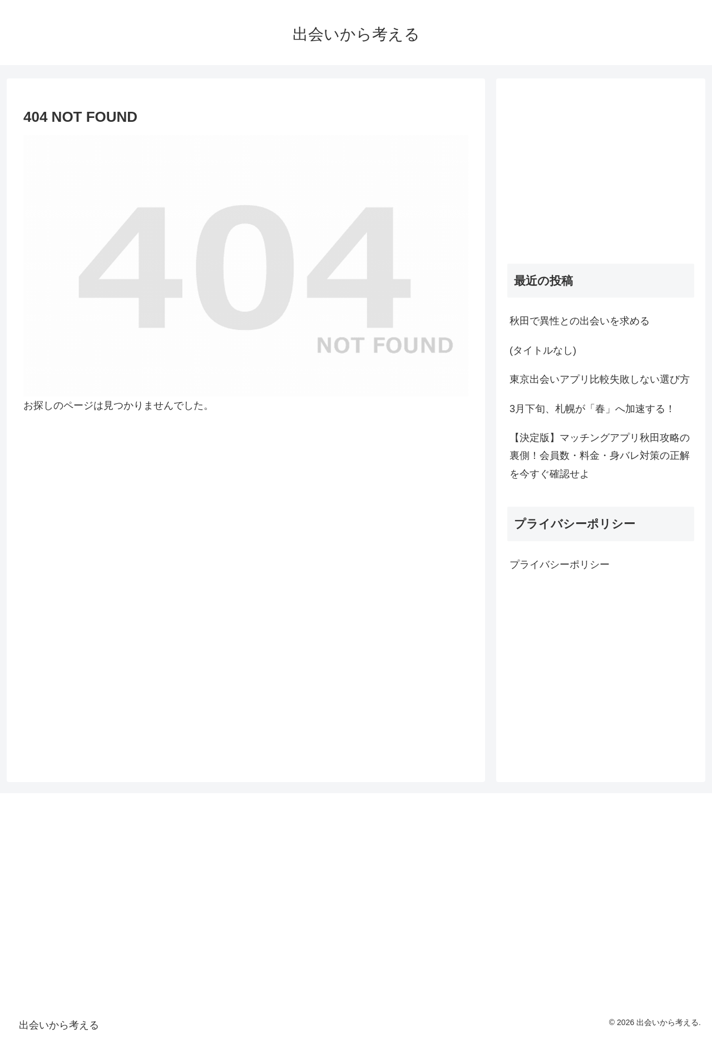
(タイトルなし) (543, 350)
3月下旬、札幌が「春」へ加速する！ (592, 408)
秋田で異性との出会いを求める (580, 320)
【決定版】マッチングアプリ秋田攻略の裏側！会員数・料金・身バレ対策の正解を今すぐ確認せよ (600, 455)
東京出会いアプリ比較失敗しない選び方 (600, 379)
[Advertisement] (600, 167)
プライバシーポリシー (560, 564)
